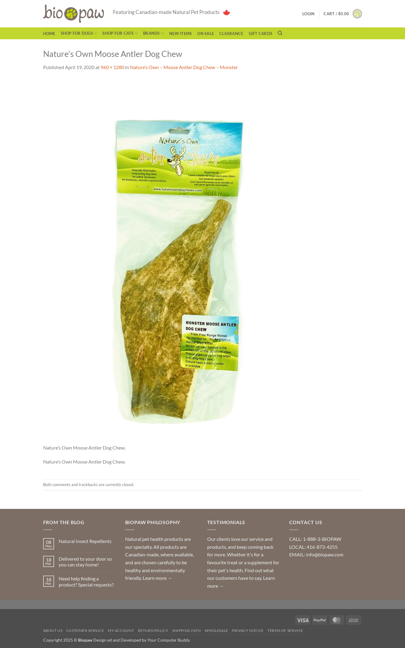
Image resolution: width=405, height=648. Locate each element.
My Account (121, 630)
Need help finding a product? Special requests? (86, 581)
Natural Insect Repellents (85, 541)
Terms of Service (285, 630)
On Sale (205, 33)
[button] (343, 14)
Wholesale (216, 630)
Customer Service (85, 630)
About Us (53, 630)
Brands (153, 33)
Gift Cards (261, 33)
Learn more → (157, 578)
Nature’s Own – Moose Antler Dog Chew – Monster (184, 67)
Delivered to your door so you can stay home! (85, 561)
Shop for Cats (120, 33)
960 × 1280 (112, 67)
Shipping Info (186, 630)
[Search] (280, 33)
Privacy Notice (248, 630)
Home (49, 33)
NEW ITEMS (180, 33)
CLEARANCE (231, 33)
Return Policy (153, 630)
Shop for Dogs (79, 33)
